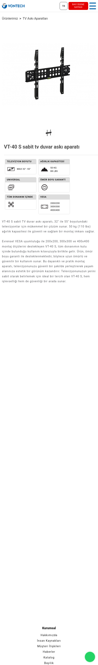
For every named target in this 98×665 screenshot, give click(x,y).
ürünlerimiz (10, 18)
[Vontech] (13, 6)
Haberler (49, 651)
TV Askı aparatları (35, 18)
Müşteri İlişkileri (49, 646)
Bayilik (49, 663)
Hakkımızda (49, 635)
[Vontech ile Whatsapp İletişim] (90, 657)
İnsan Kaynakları (49, 640)
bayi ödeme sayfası (78, 5)
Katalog (49, 657)
